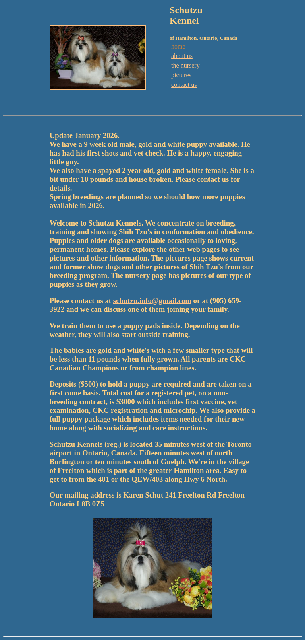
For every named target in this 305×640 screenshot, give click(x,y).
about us (182, 56)
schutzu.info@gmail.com (152, 300)
